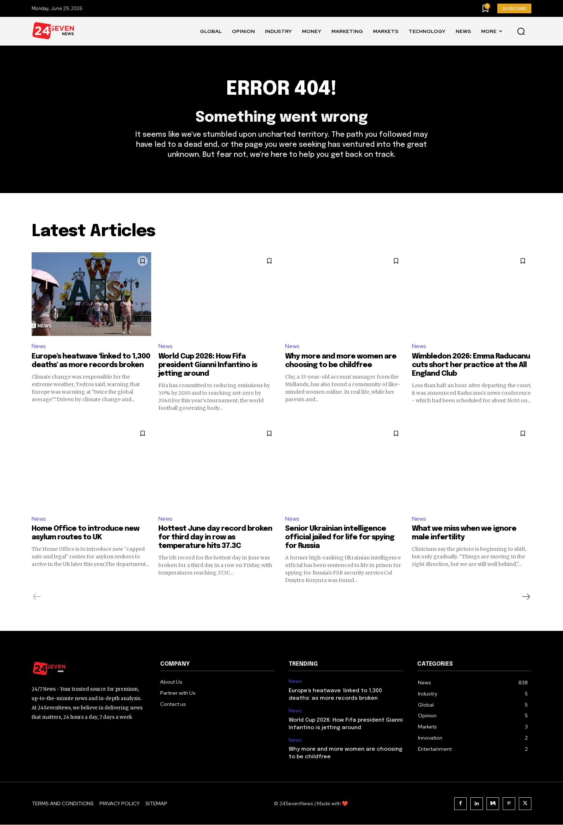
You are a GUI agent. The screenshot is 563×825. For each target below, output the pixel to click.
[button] (521, 31)
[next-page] (525, 597)
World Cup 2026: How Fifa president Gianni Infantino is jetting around (207, 365)
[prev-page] (37, 597)
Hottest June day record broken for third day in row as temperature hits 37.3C (215, 537)
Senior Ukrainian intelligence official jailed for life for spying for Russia (339, 537)
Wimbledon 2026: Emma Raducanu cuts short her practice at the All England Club (471, 365)
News (39, 346)
